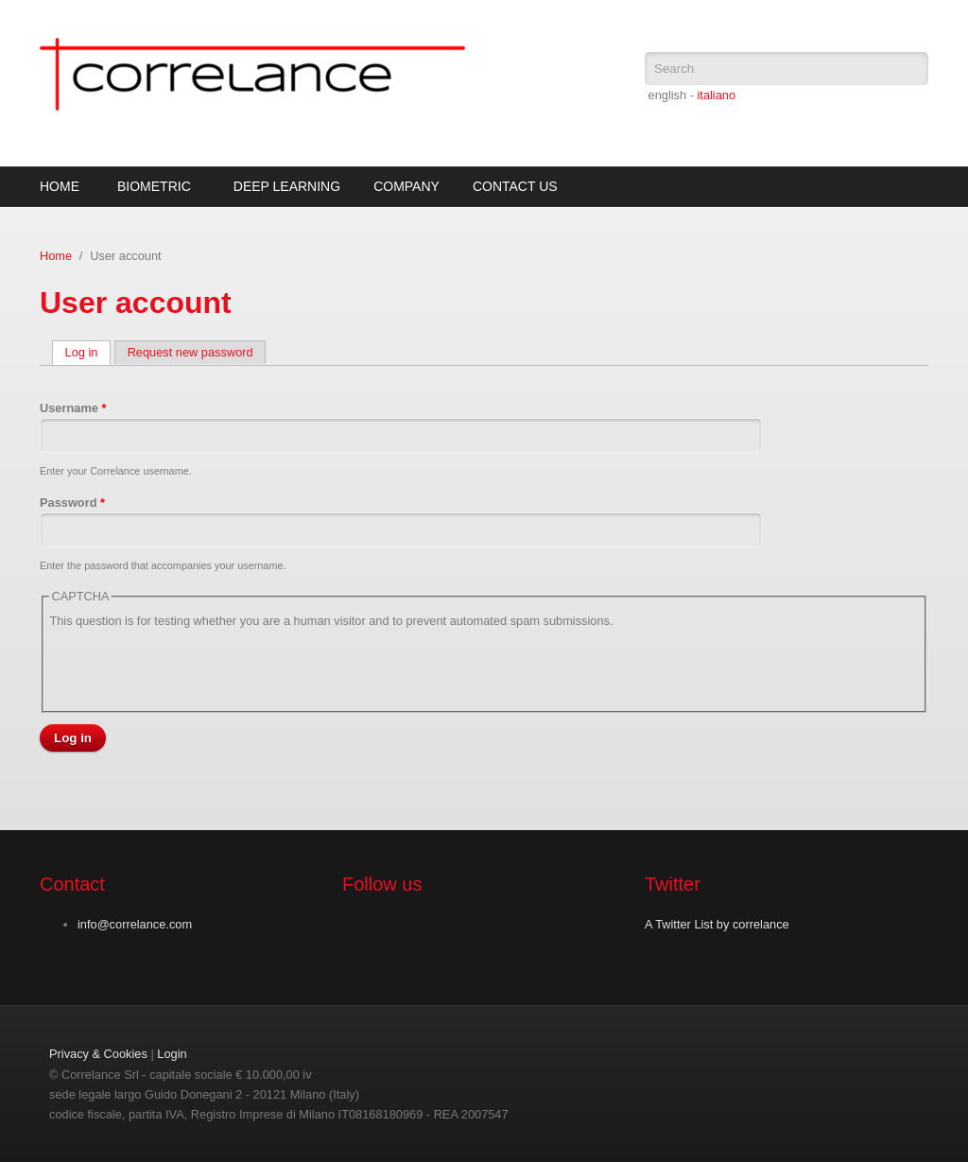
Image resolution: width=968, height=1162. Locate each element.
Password (72, 502)
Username (73, 408)
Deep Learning (286, 186)
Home (59, 186)
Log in (88, 352)
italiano (716, 95)
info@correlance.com (135, 924)
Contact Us (515, 186)
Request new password (190, 352)
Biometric (154, 186)
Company (406, 186)
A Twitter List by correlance (717, 924)
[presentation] (193, 667)
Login (171, 1054)
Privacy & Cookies (98, 1054)
